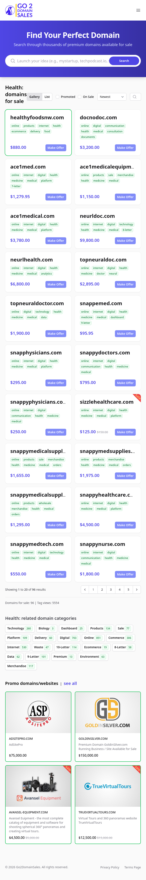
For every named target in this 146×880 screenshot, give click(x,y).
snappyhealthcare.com (109, 494)
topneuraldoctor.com (37, 303)
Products (101, 628)
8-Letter (123, 647)
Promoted (68, 97)
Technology (20, 628)
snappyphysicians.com (39, 401)
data (44, 317)
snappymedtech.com (37, 543)
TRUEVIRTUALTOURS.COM (97, 812)
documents (88, 137)
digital (97, 126)
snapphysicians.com (36, 352)
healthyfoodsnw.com (37, 117)
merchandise (125, 175)
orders (57, 465)
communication (114, 126)
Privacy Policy (109, 867)
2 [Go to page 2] (102, 589)
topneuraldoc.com (103, 259)
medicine (17, 180)
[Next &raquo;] (137, 590)
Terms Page (132, 867)
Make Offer (56, 148)
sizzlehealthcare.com (107, 401)
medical (98, 131)
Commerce (120, 638)
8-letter (127, 230)
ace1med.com (28, 166)
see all (70, 683)
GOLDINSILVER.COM (93, 739)
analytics (46, 273)
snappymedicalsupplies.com (46, 450)
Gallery (34, 97)
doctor (101, 273)
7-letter (16, 186)
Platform (18, 638)
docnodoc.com (98, 117)
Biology (47, 628)
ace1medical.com (32, 215)
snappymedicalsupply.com (44, 494)
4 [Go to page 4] (119, 589)
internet (44, 126)
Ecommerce (96, 647)
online (15, 126)
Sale (124, 628)
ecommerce (19, 131)
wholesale (45, 503)
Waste (42, 647)
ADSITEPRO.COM (21, 739)
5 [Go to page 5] (128, 589)
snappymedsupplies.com (111, 450)
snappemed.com (101, 303)
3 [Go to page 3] (111, 589)
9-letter (85, 323)
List (47, 97)
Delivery (44, 638)
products (29, 126)
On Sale (88, 97)
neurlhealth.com (31, 259)
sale (110, 175)
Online (93, 638)
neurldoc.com (97, 215)
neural (113, 273)
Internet (17, 647)
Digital (69, 638)
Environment (93, 656)
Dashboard (72, 628)
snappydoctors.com (105, 352)
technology (126, 224)
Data (14, 656)
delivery (35, 131)
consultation (115, 131)
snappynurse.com (102, 543)
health (57, 126)
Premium (64, 656)
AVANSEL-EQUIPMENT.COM (28, 812)
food (47, 131)
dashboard (117, 317)
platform (46, 180)
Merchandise (21, 666)
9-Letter (37, 656)
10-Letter (67, 647)
